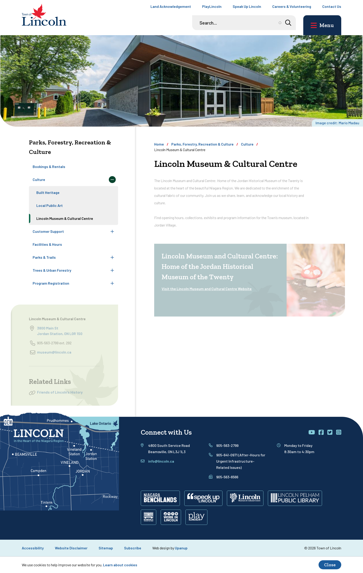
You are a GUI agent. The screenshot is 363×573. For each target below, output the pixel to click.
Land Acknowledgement (170, 6)
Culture (39, 179)
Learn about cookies (120, 565)
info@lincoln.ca (161, 461)
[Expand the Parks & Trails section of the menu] (112, 257)
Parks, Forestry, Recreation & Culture (202, 144)
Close (330, 564)
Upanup (181, 548)
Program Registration (51, 283)
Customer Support (48, 231)
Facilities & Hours (47, 244)
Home (159, 144)
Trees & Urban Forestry (52, 270)
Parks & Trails (44, 257)
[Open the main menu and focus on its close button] (322, 25)
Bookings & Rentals (49, 166)
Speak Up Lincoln (247, 6)
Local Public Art (49, 205)
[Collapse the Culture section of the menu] (112, 179)
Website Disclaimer (71, 548)
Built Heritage (47, 192)
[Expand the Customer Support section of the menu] (112, 231)
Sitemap (106, 548)
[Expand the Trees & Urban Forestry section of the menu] (112, 270)
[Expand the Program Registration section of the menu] (112, 283)
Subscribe (132, 548)
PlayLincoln (212, 6)
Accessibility (33, 548)
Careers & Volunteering (291, 6)
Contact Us (331, 6)
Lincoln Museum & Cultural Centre (64, 218)
